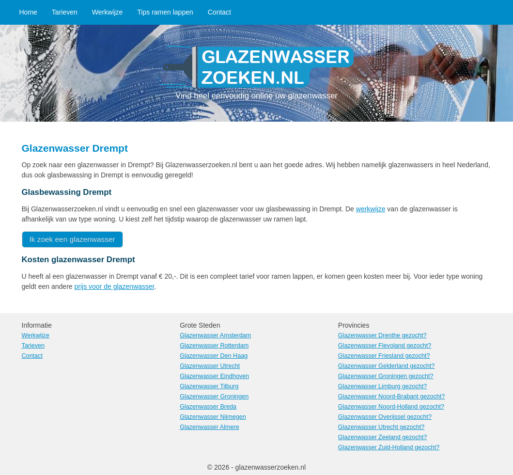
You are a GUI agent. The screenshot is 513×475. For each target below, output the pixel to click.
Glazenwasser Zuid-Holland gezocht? (388, 447)
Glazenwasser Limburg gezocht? (382, 386)
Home (28, 12)
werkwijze (371, 209)
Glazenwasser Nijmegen (213, 416)
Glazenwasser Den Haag (214, 355)
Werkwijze (107, 12)
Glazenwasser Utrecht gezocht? (381, 427)
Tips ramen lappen (165, 12)
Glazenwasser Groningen (214, 396)
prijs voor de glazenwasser (114, 286)
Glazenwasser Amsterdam (215, 335)
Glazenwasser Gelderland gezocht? (386, 366)
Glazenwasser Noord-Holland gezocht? (391, 406)
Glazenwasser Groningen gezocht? (386, 376)
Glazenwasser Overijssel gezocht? (385, 416)
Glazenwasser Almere (209, 427)
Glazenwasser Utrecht (210, 366)
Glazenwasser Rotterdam (214, 345)
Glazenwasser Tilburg (209, 386)
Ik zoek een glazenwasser (72, 239)
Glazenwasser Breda (208, 406)
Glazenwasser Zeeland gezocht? (382, 437)
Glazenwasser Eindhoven (214, 376)
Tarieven (65, 12)
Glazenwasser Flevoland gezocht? (385, 345)
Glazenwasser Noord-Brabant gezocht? (391, 396)
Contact (219, 12)
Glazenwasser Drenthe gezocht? (382, 335)
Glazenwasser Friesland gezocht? (384, 355)
